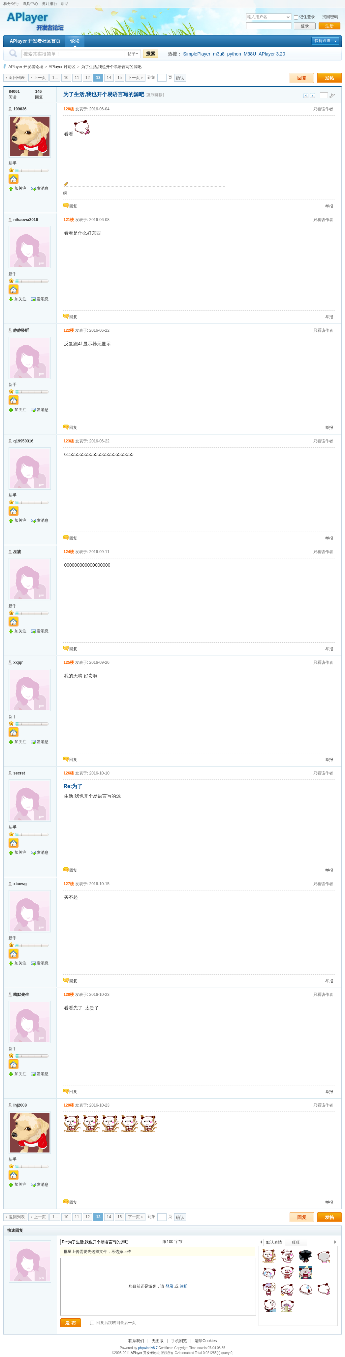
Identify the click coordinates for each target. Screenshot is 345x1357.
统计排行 (49, 3)
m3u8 (219, 54)
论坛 (74, 41)
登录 (304, 25)
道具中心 (30, 3)
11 (77, 77)
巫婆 (17, 551)
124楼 (68, 551)
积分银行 (11, 3)
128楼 (68, 994)
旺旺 (296, 1242)
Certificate (165, 1348)
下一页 (134, 77)
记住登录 (307, 17)
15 (119, 77)
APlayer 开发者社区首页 (35, 41)
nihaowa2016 (25, 219)
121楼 (68, 219)
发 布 (70, 1323)
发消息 (42, 188)
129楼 (68, 1105)
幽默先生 (21, 994)
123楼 (68, 441)
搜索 (150, 53)
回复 (301, 78)
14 (109, 77)
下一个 (337, 1243)
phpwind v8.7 (148, 1348)
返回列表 (17, 77)
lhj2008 (20, 1105)
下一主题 (312, 95)
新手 (12, 163)
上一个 (261, 1243)
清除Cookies (206, 1340)
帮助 (65, 3)
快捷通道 (322, 40)
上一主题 (305, 95)
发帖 (329, 78)
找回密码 (330, 17)
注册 (329, 25)
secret (19, 773)
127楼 (68, 884)
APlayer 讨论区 (62, 66)
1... (55, 77)
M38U (250, 54)
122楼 (68, 330)
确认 (180, 78)
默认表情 (274, 1242)
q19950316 (23, 441)
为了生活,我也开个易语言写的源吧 (111, 66)
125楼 (68, 662)
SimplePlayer (196, 54)
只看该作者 (323, 109)
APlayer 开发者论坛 (25, 66)
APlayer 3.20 (272, 54)
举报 (329, 206)
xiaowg (20, 884)
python (234, 54)
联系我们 (136, 1340)
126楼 (68, 773)
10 (66, 77)
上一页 (40, 77)
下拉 (288, 17)
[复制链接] (154, 95)
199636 (19, 109)
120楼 (68, 109)
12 (87, 77)
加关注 (20, 188)
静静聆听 (21, 330)
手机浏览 (179, 1340)
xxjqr (18, 662)
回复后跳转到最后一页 (113, 1322)
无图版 (158, 1340)
